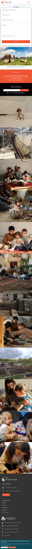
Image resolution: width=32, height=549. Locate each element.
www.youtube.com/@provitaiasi (12, 532)
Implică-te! (5, 507)
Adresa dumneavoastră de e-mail (8, 35)
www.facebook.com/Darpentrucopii (13, 491)
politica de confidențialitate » (19, 92)
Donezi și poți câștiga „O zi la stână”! (16, 66)
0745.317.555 (7, 535)
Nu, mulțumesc (12, 547)
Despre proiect (6, 500)
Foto (3, 512)
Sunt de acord (4, 547)
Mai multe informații (6, 545)
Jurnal (4, 505)
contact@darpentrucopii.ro (11, 487)
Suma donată (4, 14)
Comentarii (4, 25)
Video (7, 512)
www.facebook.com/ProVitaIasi (12, 529)
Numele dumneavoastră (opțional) (8, 9)
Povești (4, 503)
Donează (6, 494)
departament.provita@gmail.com (12, 525)
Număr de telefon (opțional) (7, 19)
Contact (4, 510)
